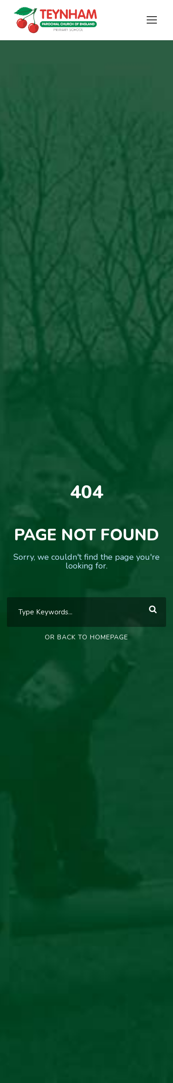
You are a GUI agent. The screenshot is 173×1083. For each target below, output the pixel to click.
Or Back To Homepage (86, 637)
